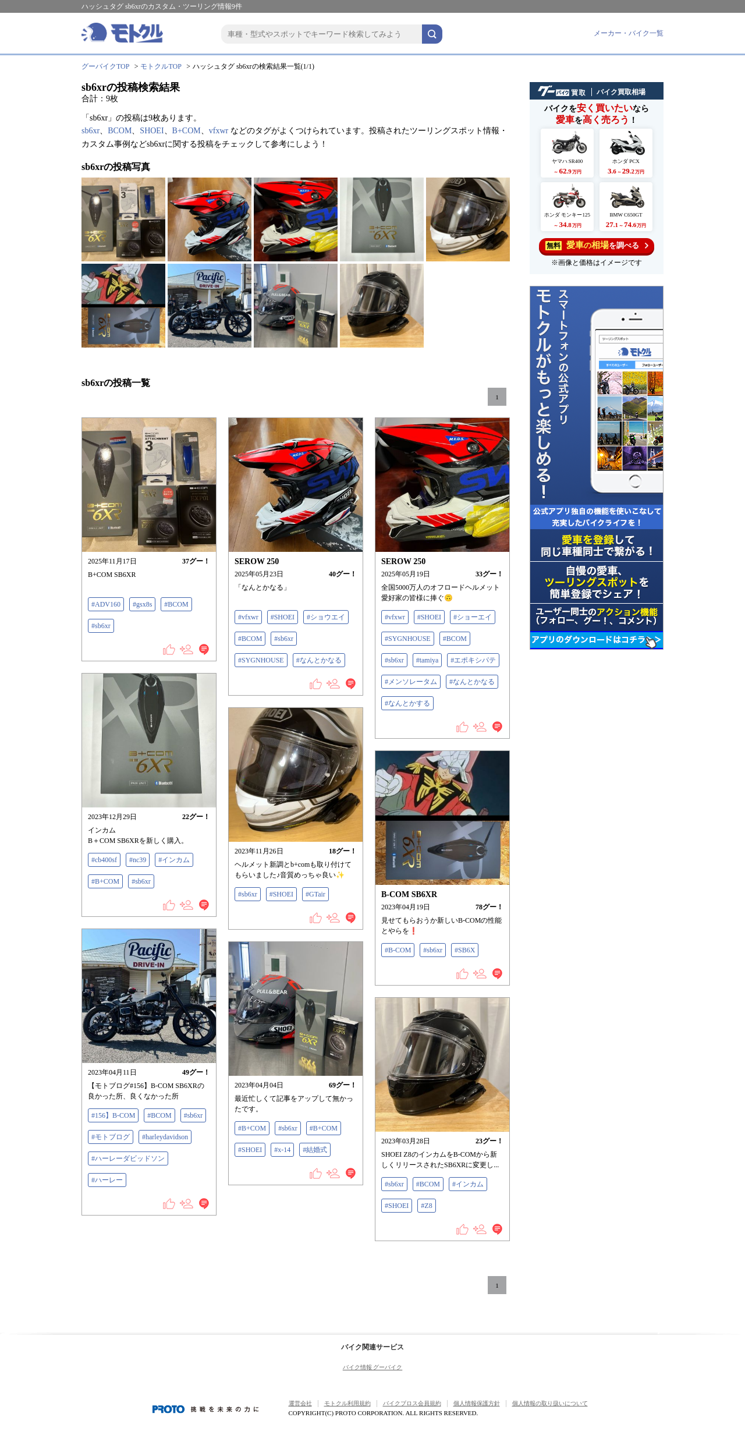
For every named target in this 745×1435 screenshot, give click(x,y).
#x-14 (282, 1150)
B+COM (186, 130)
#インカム (174, 860)
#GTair (315, 894)
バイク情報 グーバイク (373, 1367)
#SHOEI (283, 617)
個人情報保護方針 (476, 1403)
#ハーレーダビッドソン (128, 1158)
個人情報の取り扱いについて (550, 1403)
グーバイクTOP (105, 66)
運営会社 (300, 1403)
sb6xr (90, 130)
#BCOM (176, 604)
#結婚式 (315, 1150)
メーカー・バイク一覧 (629, 33)
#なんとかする (407, 703)
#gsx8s (142, 604)
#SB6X (465, 950)
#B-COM (398, 950)
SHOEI (152, 130)
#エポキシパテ (473, 660)
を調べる (596, 245)
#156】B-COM (113, 1115)
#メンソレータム (411, 682)
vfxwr (218, 130)
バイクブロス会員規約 (412, 1403)
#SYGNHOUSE (261, 660)
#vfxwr (248, 617)
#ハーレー (107, 1180)
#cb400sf (104, 860)
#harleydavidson (165, 1137)
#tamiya (427, 660)
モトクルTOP (160, 66)
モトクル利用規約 (347, 1403)
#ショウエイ (326, 617)
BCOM (120, 130)
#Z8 (426, 1206)
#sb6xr (101, 626)
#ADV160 (105, 604)
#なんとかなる (319, 660)
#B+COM (105, 881)
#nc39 (137, 860)
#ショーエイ (472, 617)
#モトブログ (110, 1137)
